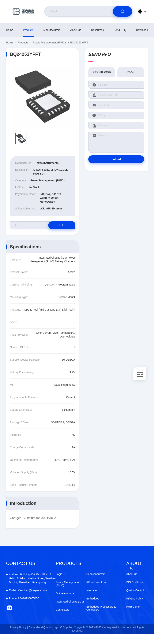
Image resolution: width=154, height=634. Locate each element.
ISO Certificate (135, 582)
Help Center (133, 606)
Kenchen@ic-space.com (28, 590)
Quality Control (135, 590)
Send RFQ (120, 29)
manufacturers (51, 29)
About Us (75, 29)
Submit (116, 159)
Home (9, 29)
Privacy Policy (134, 598)
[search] (122, 11)
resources (97, 29)
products (28, 29)
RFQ (61, 225)
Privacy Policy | (19, 627)
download (142, 29)
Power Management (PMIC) (49, 42)
